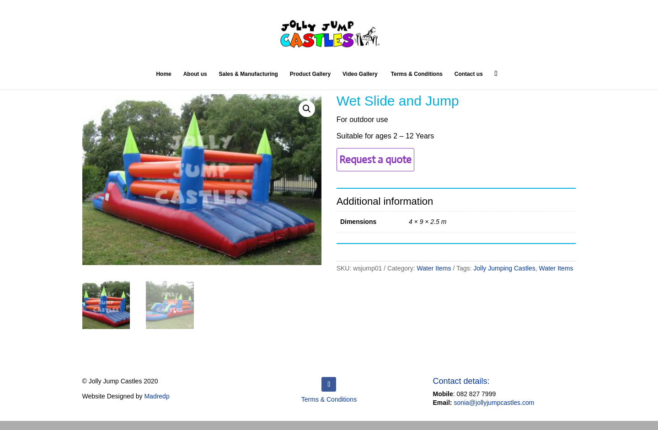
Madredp (156, 396)
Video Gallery (359, 74)
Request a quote (375, 159)
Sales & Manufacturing (248, 74)
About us (195, 74)
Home (163, 74)
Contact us (469, 74)
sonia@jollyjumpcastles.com (494, 402)
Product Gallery (310, 74)
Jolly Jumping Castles (504, 268)
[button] (307, 109)
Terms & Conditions (415, 74)
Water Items (434, 268)
